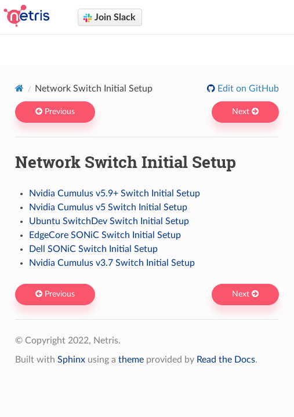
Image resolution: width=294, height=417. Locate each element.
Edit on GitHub (247, 88)
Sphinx (71, 359)
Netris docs (154, 47)
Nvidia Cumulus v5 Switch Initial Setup (108, 207)
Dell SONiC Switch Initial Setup (93, 249)
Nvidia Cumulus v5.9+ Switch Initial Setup (114, 193)
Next (245, 112)
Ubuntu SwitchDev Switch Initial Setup (109, 221)
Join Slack (109, 18)
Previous (55, 112)
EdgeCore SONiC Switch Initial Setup (105, 235)
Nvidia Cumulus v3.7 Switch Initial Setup (112, 263)
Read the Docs (226, 359)
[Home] (19, 88)
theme (131, 359)
